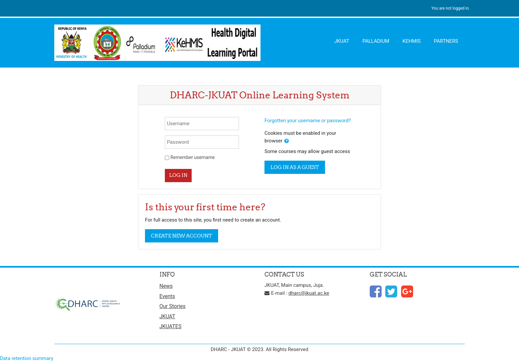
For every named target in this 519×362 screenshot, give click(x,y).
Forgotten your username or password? (307, 121)
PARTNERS (446, 41)
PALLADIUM (375, 41)
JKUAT (341, 41)
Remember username (192, 157)
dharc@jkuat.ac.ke (308, 293)
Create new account (181, 236)
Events (167, 296)
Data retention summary (26, 358)
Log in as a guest (294, 167)
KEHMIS (411, 41)
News (166, 286)
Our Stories (173, 306)
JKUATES (171, 326)
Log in (178, 175)
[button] (287, 141)
